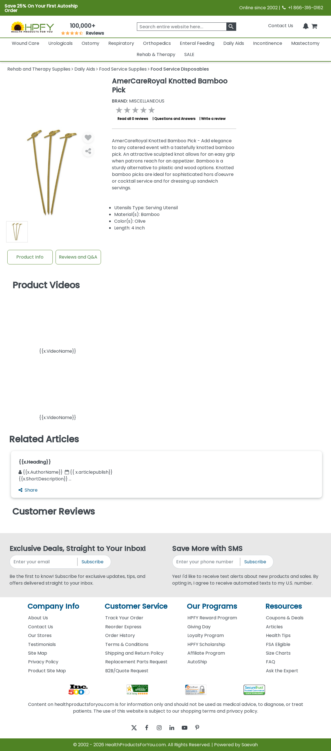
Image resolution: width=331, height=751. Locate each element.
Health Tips (278, 635)
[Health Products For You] (32, 26)
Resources (283, 606)
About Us (38, 618)
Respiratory (121, 43)
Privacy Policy (43, 662)
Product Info (29, 257)
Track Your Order (124, 618)
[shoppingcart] (314, 25)
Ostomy (90, 43)
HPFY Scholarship (206, 644)
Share (28, 490)
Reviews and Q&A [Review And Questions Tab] (78, 257)
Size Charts (278, 653)
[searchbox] (186, 26)
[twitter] (127, 727)
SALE (189, 54)
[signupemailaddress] (44, 562)
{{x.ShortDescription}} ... (45, 479)
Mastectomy (305, 43)
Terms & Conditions (126, 644)
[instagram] (157, 727)
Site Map (37, 653)
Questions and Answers (175, 118)
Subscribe (93, 562)
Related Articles (44, 439)
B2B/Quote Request (126, 671)
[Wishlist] (88, 137)
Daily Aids (233, 43)
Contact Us (280, 25)
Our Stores (40, 635)
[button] (57, 324)
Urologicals (60, 43)
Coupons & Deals (285, 618)
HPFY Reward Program (212, 618)
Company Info (53, 606)
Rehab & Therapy (156, 54)
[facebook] (142, 727)
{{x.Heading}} (35, 462)
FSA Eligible (278, 644)
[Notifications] (306, 25)
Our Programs (212, 606)
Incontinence (267, 43)
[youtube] (188, 727)
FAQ (270, 662)
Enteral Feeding (197, 43)
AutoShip (197, 662)
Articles (274, 627)
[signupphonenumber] (206, 562)
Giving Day (199, 627)
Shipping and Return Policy (134, 653)
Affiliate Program (206, 653)
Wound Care (25, 43)
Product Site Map (47, 671)
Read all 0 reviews (133, 118)
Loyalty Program (205, 635)
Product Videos (46, 285)
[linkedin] (173, 727)
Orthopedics (157, 43)
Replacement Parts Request (136, 662)
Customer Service (136, 606)
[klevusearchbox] (231, 26)
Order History (120, 635)
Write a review (213, 118)
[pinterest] (204, 727)
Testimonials (42, 644)
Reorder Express (123, 627)
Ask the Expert (282, 671)
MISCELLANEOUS (138, 101)
